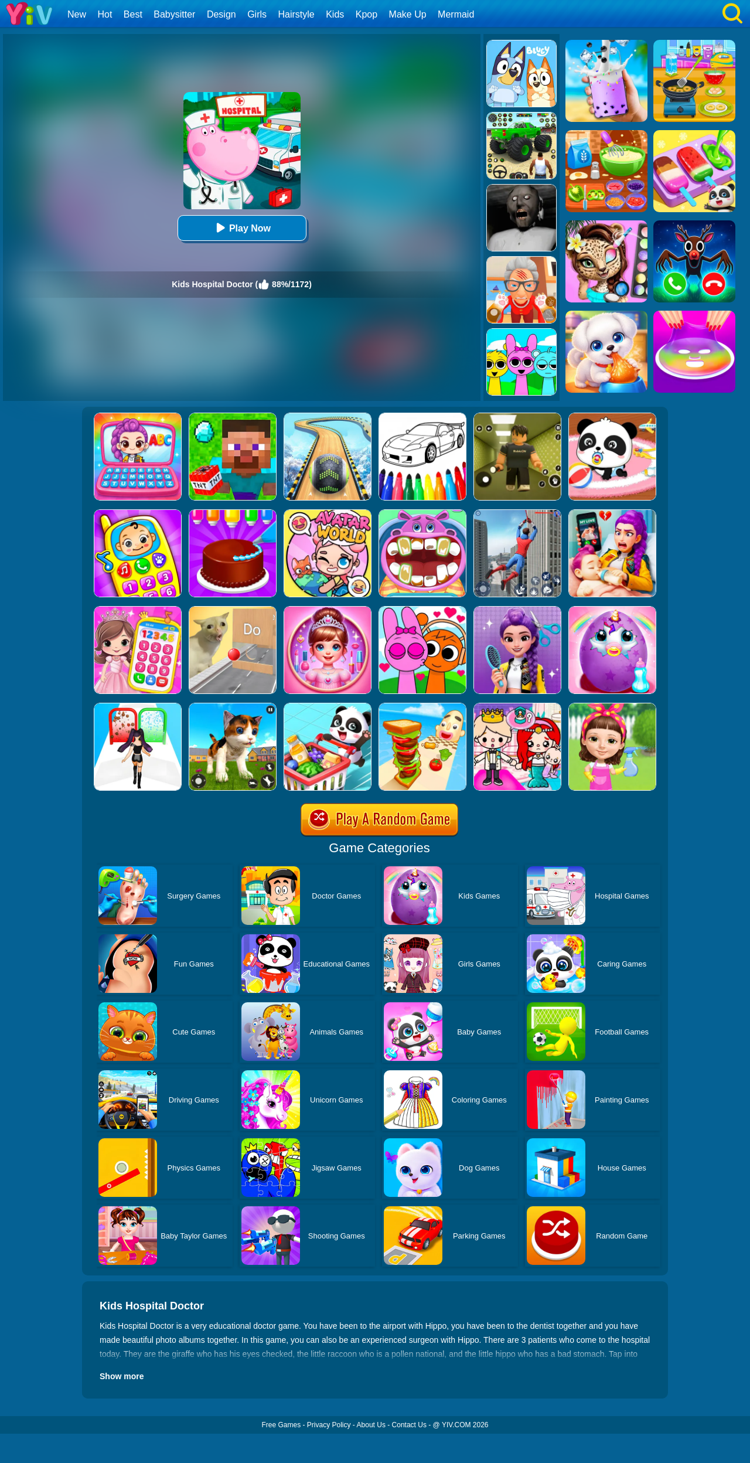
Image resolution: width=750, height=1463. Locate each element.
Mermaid (456, 14)
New (76, 14)
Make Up (408, 14)
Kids (335, 14)
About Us (371, 1425)
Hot (104, 14)
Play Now (242, 227)
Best (133, 14)
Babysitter (174, 14)
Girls (257, 14)
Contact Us (409, 1425)
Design (221, 14)
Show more (122, 1376)
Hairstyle (296, 14)
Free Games (281, 1425)
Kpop (366, 14)
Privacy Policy (329, 1425)
